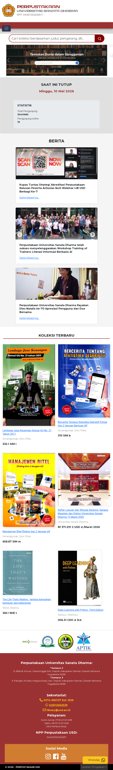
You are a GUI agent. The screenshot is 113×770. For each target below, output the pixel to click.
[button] (8, 60)
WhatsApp (96, 760)
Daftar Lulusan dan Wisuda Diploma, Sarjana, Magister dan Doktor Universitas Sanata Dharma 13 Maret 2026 (83, 513)
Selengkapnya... (29, 197)
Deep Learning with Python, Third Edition (80, 610)
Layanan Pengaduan (93, 767)
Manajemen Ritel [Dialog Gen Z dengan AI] (26, 531)
